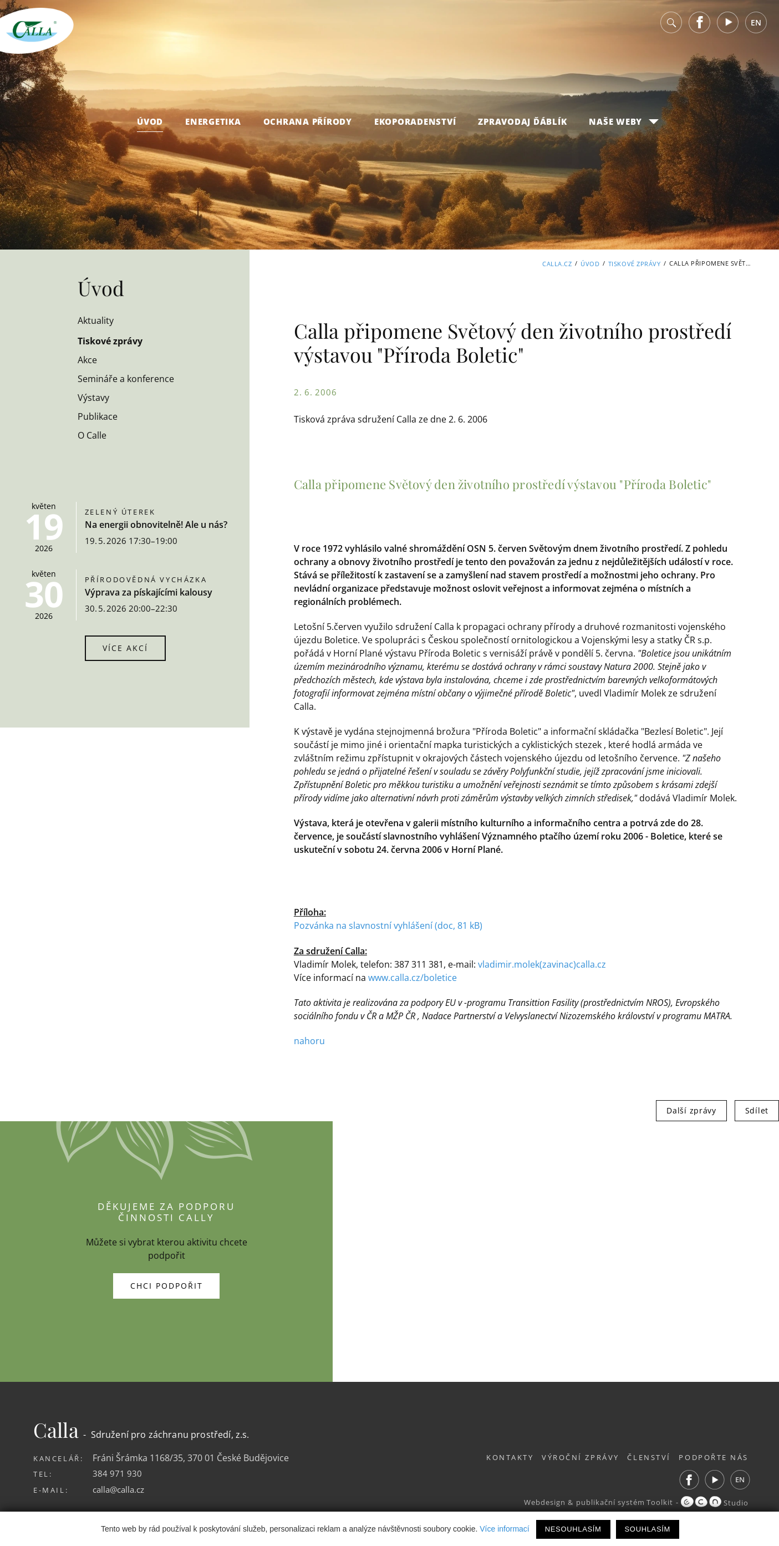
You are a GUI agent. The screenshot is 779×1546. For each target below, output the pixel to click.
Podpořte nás (714, 1457)
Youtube (728, 27)
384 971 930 (117, 1473)
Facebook (699, 27)
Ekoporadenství (415, 126)
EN (756, 27)
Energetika (213, 126)
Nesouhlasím (573, 1529)
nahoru (309, 1040)
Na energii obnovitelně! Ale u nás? (156, 524)
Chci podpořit (166, 1285)
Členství (643, 1457)
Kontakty (493, 1457)
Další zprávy (691, 1110)
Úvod (150, 126)
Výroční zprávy (569, 1457)
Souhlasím (647, 1529)
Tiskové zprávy (634, 263)
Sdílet (756, 1110)
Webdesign (538, 1502)
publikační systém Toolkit (621, 1502)
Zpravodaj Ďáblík (522, 126)
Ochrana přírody (307, 126)
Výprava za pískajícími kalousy (148, 592)
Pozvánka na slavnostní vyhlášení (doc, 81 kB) (388, 925)
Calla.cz (557, 263)
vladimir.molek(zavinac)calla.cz (542, 964)
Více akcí (125, 648)
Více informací (504, 1528)
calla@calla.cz (121, 1489)
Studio (714, 1502)
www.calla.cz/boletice (412, 977)
